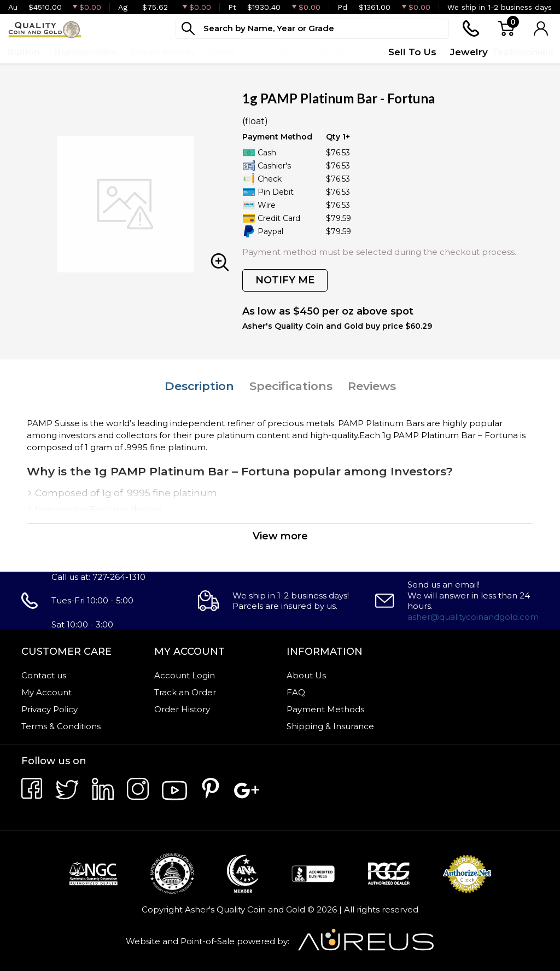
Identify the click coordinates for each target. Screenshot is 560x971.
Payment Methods (325, 709)
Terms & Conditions (61, 726)
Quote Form (345, 51)
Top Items (276, 51)
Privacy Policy (49, 709)
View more (280, 536)
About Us (306, 675)
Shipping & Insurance (330, 726)
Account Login (184, 675)
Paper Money (163, 51)
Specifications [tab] (290, 386)
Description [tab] (199, 386)
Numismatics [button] (85, 51)
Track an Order (185, 692)
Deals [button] (223, 51)
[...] (312, 29)
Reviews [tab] (372, 386)
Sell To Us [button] (412, 51)
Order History (182, 709)
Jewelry (469, 51)
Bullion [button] (23, 51)
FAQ (296, 692)
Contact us (43, 675)
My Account (46, 692)
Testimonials (522, 51)
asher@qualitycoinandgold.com (473, 617)
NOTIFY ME (284, 280)
